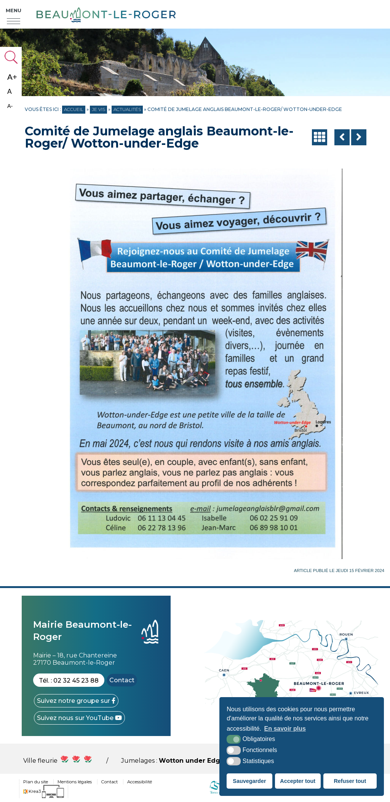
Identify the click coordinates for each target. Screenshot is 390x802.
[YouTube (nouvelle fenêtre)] (79, 718)
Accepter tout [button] (297, 781)
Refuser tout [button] (350, 781)
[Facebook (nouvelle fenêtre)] (76, 700)
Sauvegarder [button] (249, 781)
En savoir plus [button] (285, 728)
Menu (13, 11)
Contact (121, 680)
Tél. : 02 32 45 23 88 (69, 680)
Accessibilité (139, 781)
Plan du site (35, 781)
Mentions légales (75, 781)
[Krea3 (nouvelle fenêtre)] (43, 791)
